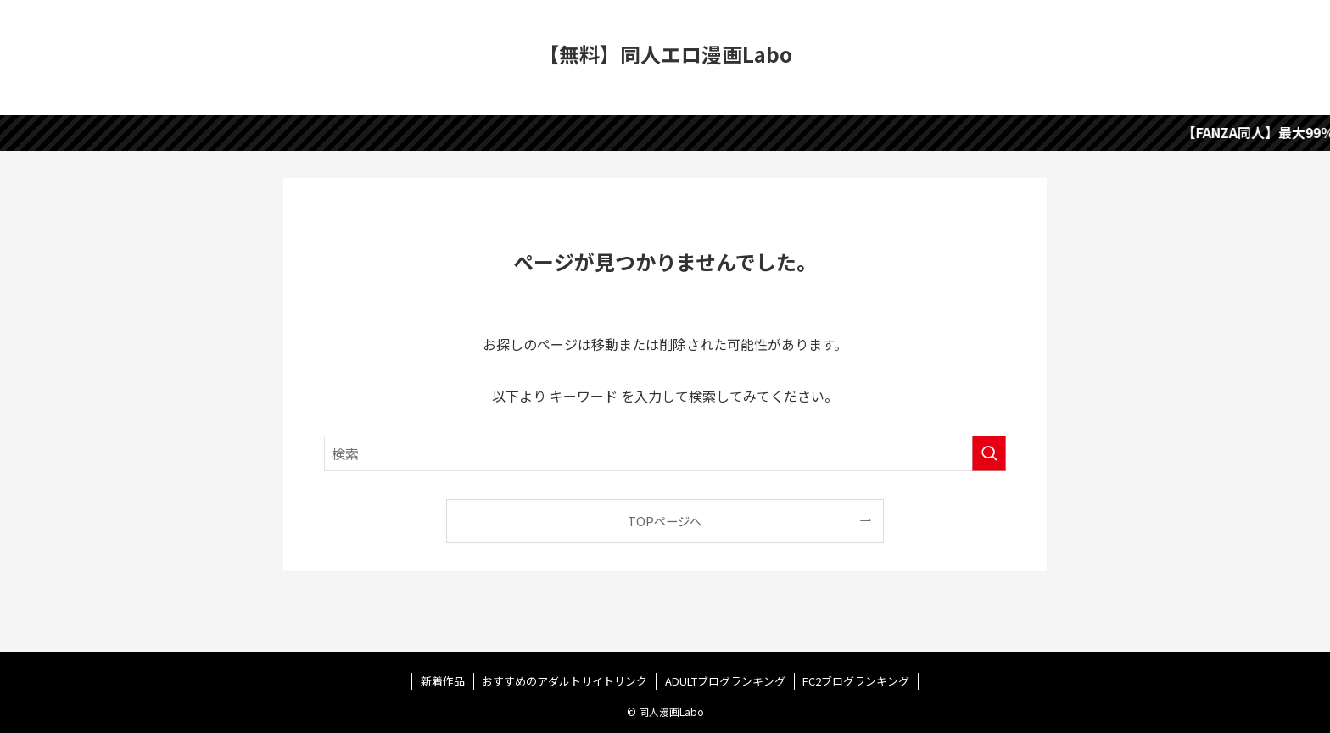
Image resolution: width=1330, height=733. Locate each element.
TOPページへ (664, 521)
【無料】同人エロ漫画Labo (665, 54)
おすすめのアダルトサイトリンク (564, 681)
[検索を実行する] (989, 453)
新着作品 (443, 681)
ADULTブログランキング (725, 681)
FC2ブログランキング (855, 681)
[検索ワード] (665, 453)
